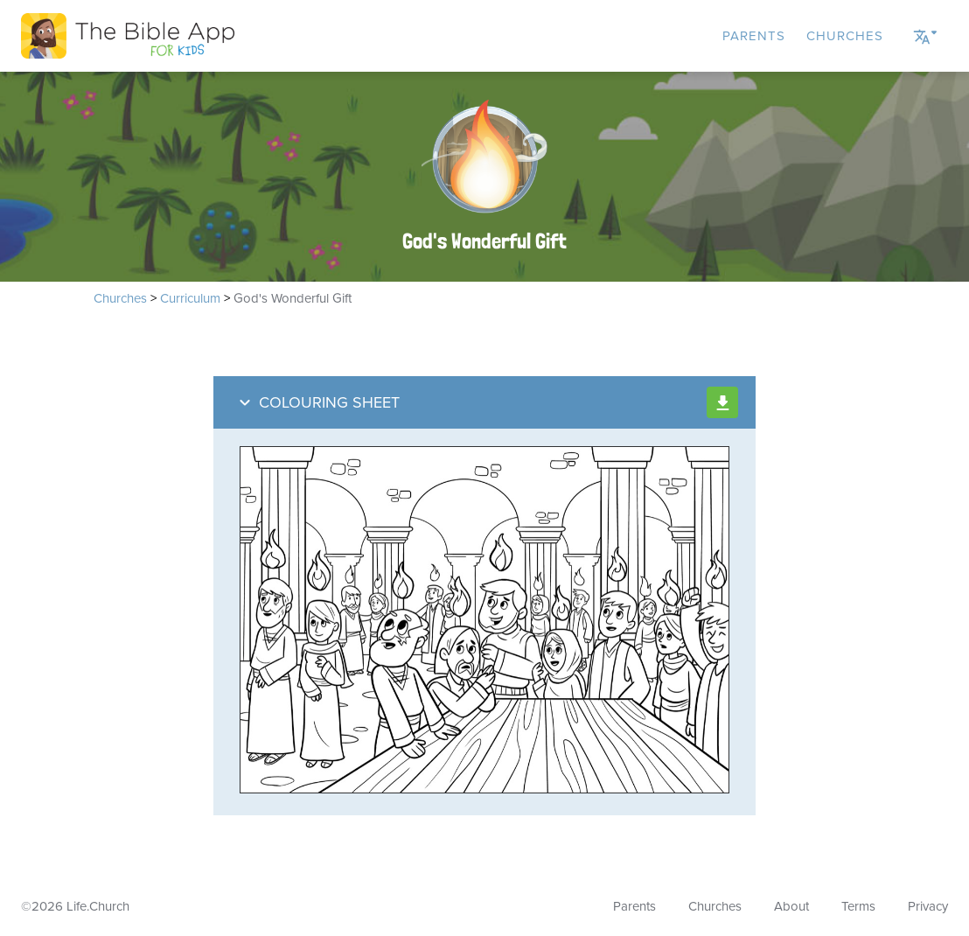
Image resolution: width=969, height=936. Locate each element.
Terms (858, 906)
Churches (844, 36)
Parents (753, 36)
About (791, 906)
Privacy (928, 906)
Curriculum (190, 298)
